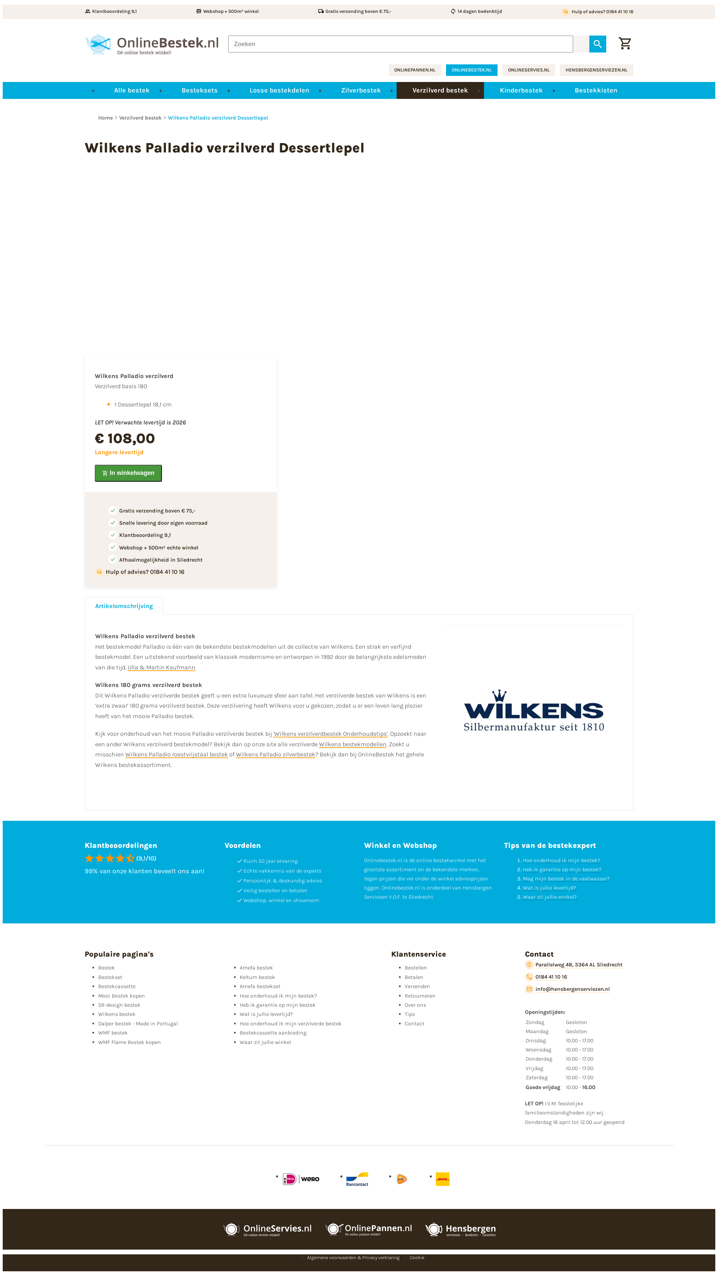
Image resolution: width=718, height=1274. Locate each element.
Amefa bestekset (260, 986)
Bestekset (110, 977)
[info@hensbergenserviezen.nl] (567, 989)
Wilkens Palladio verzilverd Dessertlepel (218, 117)
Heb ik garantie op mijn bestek (278, 1005)
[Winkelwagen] (624, 44)
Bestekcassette (116, 986)
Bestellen (416, 967)
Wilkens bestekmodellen (352, 744)
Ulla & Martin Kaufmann (161, 667)
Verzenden (417, 986)
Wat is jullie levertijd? (549, 887)
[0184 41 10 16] (546, 977)
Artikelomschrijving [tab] (124, 606)
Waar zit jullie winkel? (550, 897)
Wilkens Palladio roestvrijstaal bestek (176, 754)
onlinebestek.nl (472, 70)
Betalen (414, 977)
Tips (410, 1014)
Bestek (106, 967)
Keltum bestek (257, 977)
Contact (414, 1023)
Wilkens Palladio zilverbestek (275, 754)
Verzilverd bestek (140, 117)
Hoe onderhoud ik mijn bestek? (561, 860)
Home (105, 117)
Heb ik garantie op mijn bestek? (562, 869)
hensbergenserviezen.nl (597, 70)
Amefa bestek (256, 967)
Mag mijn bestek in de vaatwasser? (566, 878)
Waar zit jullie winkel (265, 1042)
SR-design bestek (119, 1005)
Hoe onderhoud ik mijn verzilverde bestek (291, 1023)
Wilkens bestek (116, 1014)
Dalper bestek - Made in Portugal (138, 1023)
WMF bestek (113, 1032)
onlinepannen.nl (415, 70)
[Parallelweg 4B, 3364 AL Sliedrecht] (573, 964)
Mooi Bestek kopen (121, 996)
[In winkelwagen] (128, 473)
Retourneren (420, 996)
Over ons (415, 1005)
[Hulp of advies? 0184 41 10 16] (597, 11)
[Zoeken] (400, 44)
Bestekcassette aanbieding (273, 1032)
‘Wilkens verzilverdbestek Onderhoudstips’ (330, 733)
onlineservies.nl (529, 70)
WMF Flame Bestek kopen (129, 1042)
